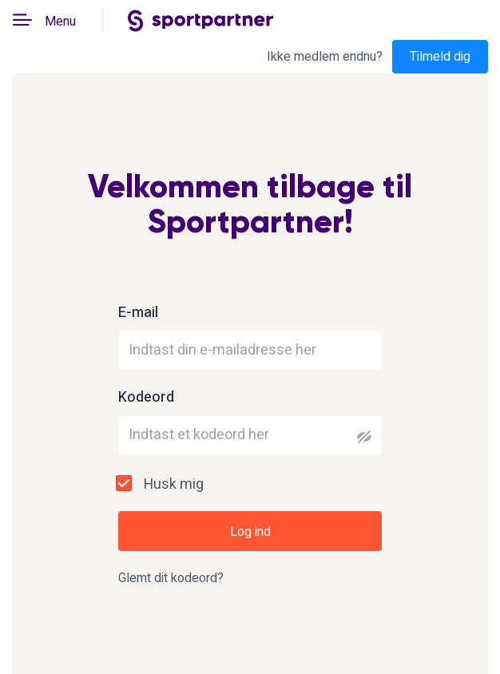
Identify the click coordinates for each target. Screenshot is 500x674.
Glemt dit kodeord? (171, 578)
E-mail (138, 313)
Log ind (250, 531)
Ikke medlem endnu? (325, 56)
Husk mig (174, 484)
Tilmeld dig (440, 56)
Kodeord (146, 397)
